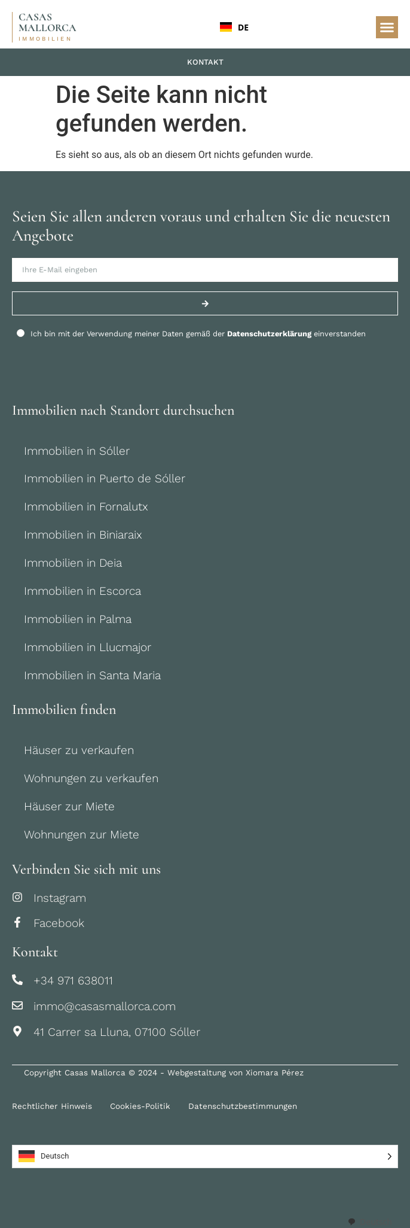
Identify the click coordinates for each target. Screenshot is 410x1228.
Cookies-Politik (140, 1106)
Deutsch (369, 1221)
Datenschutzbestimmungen (242, 1106)
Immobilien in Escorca (82, 591)
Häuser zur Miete (69, 806)
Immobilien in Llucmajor (87, 647)
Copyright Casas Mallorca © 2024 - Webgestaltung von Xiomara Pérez (164, 1072)
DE (234, 27)
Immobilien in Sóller (77, 451)
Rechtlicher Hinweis (52, 1106)
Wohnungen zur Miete (81, 834)
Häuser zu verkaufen (79, 750)
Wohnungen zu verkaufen (91, 778)
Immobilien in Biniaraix (83, 535)
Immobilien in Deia (73, 563)
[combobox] (290, 27)
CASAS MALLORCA (48, 22)
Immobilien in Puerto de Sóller (104, 478)
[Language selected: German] (205, 1156)
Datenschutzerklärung (269, 333)
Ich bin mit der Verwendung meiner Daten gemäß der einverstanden (198, 333)
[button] (387, 27)
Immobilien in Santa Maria (92, 675)
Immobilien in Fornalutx (86, 506)
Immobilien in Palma (77, 619)
